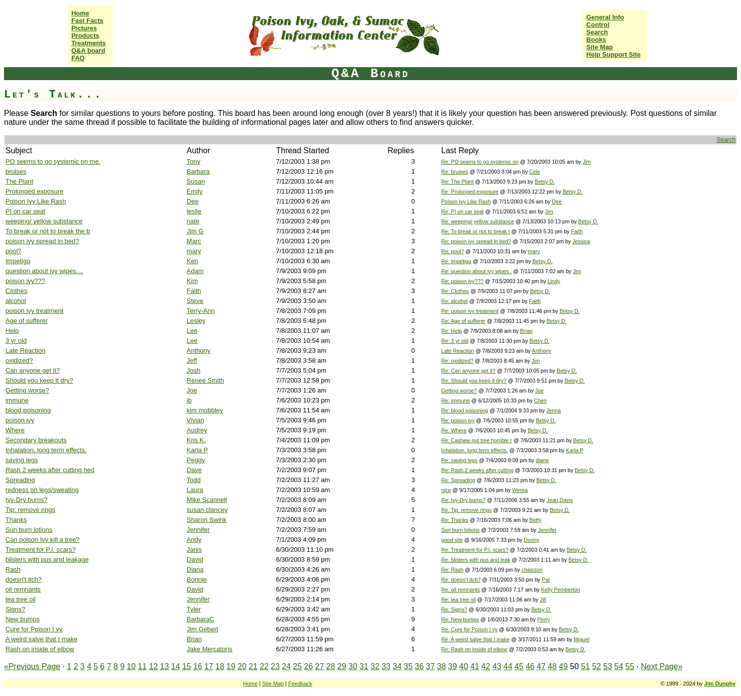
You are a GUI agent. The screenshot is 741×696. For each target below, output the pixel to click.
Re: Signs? (454, 609)
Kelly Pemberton (560, 590)
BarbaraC (201, 619)
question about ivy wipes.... (44, 271)
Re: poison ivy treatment (469, 311)
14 (175, 666)
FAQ (78, 58)
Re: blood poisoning (464, 410)
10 (131, 666)
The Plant (19, 181)
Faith (577, 231)
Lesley (196, 320)
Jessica (581, 241)
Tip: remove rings (30, 509)
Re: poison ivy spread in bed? (476, 241)
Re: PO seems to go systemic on (479, 162)
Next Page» (662, 666)
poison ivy (19, 420)
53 (607, 666)
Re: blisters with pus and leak (475, 560)
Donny (531, 540)
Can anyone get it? (32, 370)
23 (275, 666)
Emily (195, 191)
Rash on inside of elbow (39, 649)
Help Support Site (613, 54)
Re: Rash (452, 570)
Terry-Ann (201, 310)
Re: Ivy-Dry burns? (463, 500)
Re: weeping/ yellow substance (477, 221)
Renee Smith (205, 380)
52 (596, 666)
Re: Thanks (454, 520)
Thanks (16, 519)
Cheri (540, 400)
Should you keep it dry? (39, 380)
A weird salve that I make (41, 639)
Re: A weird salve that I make (475, 639)
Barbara (198, 171)
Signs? (15, 609)
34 (397, 666)
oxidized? (19, 360)
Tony (193, 161)
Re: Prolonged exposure (469, 192)
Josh (193, 370)
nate (193, 221)
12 (153, 666)
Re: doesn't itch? (461, 580)
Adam (195, 271)
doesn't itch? (23, 579)
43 (497, 666)
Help (12, 330)
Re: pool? (452, 251)
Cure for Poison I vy (33, 629)
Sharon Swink (207, 519)
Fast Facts (87, 20)
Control (597, 24)
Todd (194, 480)
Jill (543, 599)
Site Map (599, 47)
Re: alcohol (454, 301)
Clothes (16, 291)
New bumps (22, 619)
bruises (15, 171)
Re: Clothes (455, 291)
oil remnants (23, 589)
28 (330, 666)
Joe (192, 390)
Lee (192, 330)
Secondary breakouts (36, 440)
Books (596, 39)
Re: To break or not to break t (475, 231)
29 (341, 666)
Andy (194, 539)
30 (353, 666)
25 (297, 666)
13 (164, 666)
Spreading (20, 480)
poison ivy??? (25, 281)
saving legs (21, 460)
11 (142, 666)
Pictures (84, 28)
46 (530, 666)
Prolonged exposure (34, 191)
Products (85, 35)
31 (364, 666)
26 (308, 666)
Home (80, 13)
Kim (192, 281)
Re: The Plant (457, 182)
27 (319, 666)
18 (220, 666)
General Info (605, 17)
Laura (195, 490)
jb (189, 400)
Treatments (88, 43)
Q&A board (88, 50)
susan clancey (207, 509)
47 (541, 666)
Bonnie (197, 579)
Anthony (199, 350)
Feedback (300, 684)
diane (542, 460)
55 (629, 666)
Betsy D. (545, 182)
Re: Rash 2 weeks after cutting (477, 470)
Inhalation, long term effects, (46, 450)
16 (197, 666)
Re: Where (454, 430)
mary (194, 251)
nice (446, 490)
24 (286, 666)
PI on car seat (25, 211)
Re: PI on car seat (462, 211)
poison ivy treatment (34, 310)
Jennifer (198, 529)
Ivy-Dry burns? (26, 499)
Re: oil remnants (460, 590)
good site (452, 540)
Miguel (581, 639)
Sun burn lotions (28, 529)
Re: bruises (454, 172)
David (195, 559)
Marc (194, 241)
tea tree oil (20, 599)
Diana (195, 569)
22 (264, 666)
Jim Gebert (203, 629)
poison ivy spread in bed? (42, 241)
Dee (193, 201)
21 (252, 666)
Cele (534, 172)
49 (563, 666)
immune (16, 400)
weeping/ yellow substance (44, 221)
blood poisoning (28, 410)
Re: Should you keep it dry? (473, 381)
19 (231, 666)
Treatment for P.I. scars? (40, 549)
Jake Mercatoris (210, 649)
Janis (194, 549)
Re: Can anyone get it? (468, 371)
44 (507, 666)
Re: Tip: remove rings (466, 510)
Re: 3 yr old (455, 341)
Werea (519, 490)
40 (463, 666)
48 (552, 666)
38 (441, 666)
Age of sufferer (26, 320)
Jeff (192, 360)
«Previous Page (32, 666)
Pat (546, 580)
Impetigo (17, 261)
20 (242, 666)
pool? (13, 251)
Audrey (197, 430)
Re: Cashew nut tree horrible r (476, 440)
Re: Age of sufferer (463, 321)
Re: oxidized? (457, 361)
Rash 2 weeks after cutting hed (50, 470)
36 (419, 666)
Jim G (195, 231)
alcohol (15, 300)
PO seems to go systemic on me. (53, 161)
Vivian (195, 420)
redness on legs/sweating (42, 490)
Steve (195, 300)
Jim (587, 162)
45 (518, 666)
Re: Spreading (458, 480)
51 (585, 666)
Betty (535, 520)
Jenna (553, 410)
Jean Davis (560, 500)
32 (374, 666)
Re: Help (451, 331)
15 (186, 666)
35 (408, 666)
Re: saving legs (459, 460)
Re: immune (455, 400)
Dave (194, 470)
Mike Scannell (207, 499)
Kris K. (196, 440)
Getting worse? (27, 390)
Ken (192, 261)
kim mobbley (205, 410)
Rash (12, 569)
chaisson (531, 570)
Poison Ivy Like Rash (35, 201)
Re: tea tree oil (458, 599)
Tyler (194, 609)
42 (486, 666)
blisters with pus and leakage (47, 559)
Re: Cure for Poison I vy (469, 629)
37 (430, 666)
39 (452, 666)
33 (385, 666)
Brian (526, 331)
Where (14, 430)
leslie (194, 211)
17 (208, 666)
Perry (543, 619)
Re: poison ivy (458, 420)
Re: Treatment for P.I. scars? (474, 550)
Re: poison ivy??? (462, 281)
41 (474, 666)
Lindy (553, 281)
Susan (196, 181)
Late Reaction (25, 350)
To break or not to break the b (47, 231)
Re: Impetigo (456, 261)
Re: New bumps (460, 619)
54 (619, 666)
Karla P (197, 450)
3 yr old (16, 340)
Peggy (196, 460)
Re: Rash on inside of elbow (474, 649)
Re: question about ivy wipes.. (476, 271)
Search (597, 32)
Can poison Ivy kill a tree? (42, 539)
